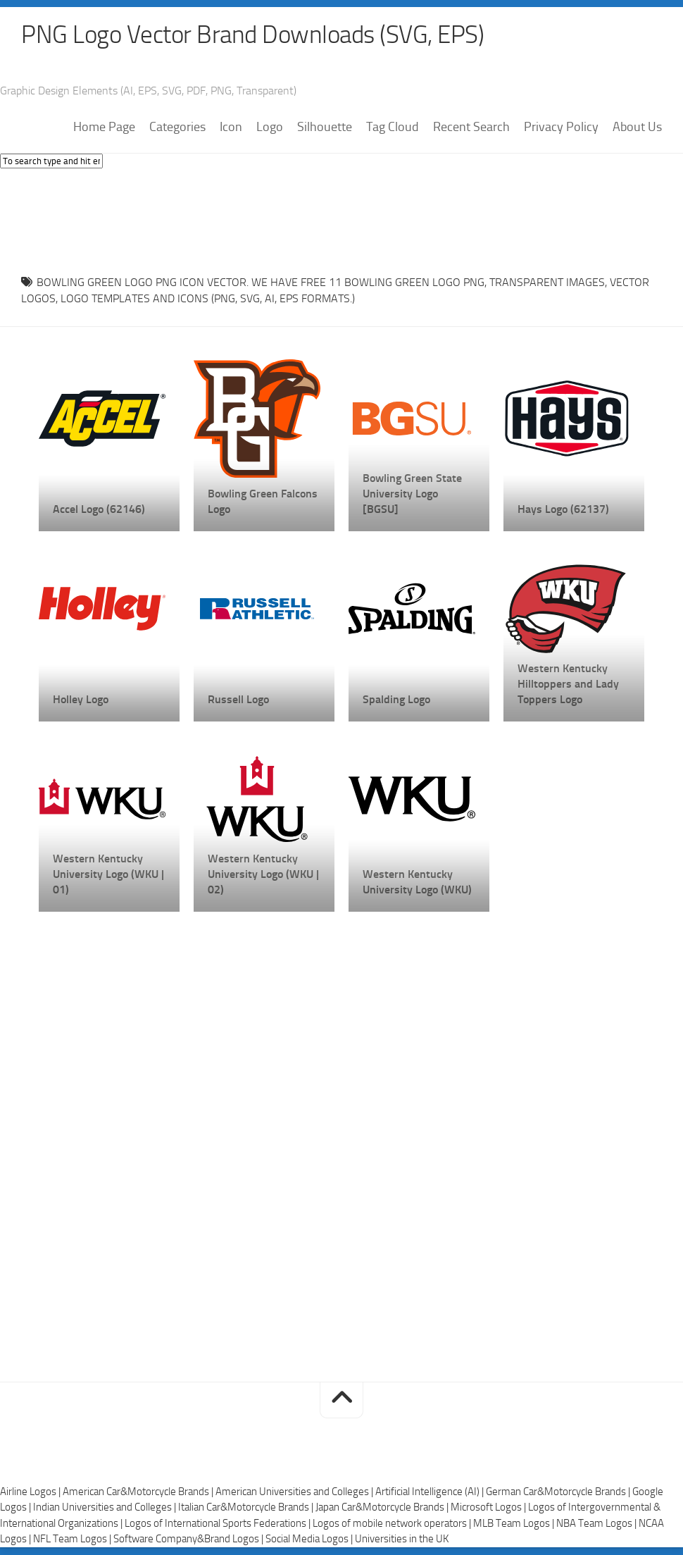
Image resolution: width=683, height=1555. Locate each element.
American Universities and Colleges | (295, 1492)
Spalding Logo (396, 700)
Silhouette (324, 127)
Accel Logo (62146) (99, 509)
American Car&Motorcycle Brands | (139, 1492)
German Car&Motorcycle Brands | (559, 1492)
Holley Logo (80, 700)
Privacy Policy (561, 127)
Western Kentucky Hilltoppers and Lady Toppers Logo (568, 684)
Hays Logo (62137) (563, 509)
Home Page (104, 127)
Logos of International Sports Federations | (219, 1524)
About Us (637, 127)
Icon (231, 127)
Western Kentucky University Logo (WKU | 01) (108, 875)
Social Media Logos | (310, 1539)
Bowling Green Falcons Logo (263, 502)
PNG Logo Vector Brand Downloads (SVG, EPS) (257, 35)
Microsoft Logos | (489, 1507)
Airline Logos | (31, 1492)
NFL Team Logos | (73, 1539)
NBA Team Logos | (597, 1524)
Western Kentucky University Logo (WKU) (417, 882)
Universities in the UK (402, 1539)
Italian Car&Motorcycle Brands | (246, 1507)
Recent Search (471, 127)
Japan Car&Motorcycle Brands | (383, 1507)
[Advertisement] (341, 218)
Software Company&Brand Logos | (189, 1539)
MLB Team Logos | (514, 1524)
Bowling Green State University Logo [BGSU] (412, 494)
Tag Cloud (392, 127)
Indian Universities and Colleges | (105, 1507)
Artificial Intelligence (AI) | (430, 1492)
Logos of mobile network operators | (393, 1524)
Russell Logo (238, 700)
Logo (269, 127)
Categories (177, 127)
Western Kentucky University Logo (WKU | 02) (263, 875)
